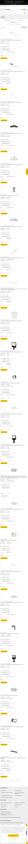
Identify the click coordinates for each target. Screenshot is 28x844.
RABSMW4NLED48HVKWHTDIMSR (7, 287)
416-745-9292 (4, 5)
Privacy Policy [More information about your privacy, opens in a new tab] (14, 832)
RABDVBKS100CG (4, 632)
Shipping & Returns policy (6, 795)
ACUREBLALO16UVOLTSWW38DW (7, 163)
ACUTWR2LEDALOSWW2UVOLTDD (7, 725)
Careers (16, 806)
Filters (7, 20)
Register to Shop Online (20, 802)
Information (14, 788)
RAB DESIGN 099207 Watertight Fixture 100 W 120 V (10, 195)
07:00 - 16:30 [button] (24, 2)
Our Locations (4, 804)
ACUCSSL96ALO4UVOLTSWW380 (7, 39)
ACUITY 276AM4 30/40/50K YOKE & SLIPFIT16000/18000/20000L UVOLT (13, 445)
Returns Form (18, 804)
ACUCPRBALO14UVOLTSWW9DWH (7, 508)
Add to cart (4, 58)
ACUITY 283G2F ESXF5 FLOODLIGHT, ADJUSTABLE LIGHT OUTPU (12, 351)
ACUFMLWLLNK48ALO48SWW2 (6, 570)
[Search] (14, 13)
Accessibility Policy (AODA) (6, 797)
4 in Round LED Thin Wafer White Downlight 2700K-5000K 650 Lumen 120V (14, 71)
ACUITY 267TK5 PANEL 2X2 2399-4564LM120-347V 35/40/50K (12, 414)
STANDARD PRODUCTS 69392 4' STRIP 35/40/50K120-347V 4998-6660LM (14, 257)
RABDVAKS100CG (4, 194)
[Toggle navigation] (1, 10)
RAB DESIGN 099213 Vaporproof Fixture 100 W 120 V (10, 633)
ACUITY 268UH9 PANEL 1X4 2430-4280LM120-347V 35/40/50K (12, 320)
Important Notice (18, 795)
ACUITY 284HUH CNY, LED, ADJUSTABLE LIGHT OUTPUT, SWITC (11, 226)
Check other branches (5, 49)
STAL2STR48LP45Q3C (5, 256)
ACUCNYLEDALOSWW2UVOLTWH (7, 225)
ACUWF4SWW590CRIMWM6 (6, 70)
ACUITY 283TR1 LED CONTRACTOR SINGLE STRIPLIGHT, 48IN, (11, 102)
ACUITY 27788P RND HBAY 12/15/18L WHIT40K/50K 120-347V (11, 602)
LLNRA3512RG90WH (4, 694)
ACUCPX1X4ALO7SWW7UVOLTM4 (7, 319)
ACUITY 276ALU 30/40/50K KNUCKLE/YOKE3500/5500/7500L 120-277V (13, 664)
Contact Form (4, 806)
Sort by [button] (20, 20)
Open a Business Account (6, 802)
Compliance (3, 790)
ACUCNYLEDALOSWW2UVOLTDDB (7, 132)
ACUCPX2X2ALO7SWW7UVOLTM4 (7, 413)
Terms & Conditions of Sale (6, 792)
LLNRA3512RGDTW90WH (5, 475)
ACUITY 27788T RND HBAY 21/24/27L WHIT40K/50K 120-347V (11, 509)
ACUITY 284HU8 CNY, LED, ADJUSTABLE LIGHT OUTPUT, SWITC (11, 133)
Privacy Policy (18, 790)
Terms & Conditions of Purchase (19, 793)
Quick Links (14, 800)
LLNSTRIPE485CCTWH (5, 756)
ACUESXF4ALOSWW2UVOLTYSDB (7, 444)
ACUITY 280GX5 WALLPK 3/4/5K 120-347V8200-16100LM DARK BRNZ (13, 726)
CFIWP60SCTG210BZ (4, 382)
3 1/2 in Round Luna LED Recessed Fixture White (9, 695)
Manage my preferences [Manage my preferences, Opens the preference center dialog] (13, 839)
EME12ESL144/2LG (4, 539)
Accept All (13, 835)
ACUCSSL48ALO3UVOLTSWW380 (7, 101)
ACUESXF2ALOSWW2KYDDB (6, 663)
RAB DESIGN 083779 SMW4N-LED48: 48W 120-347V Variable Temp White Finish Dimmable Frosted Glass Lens (14, 289)
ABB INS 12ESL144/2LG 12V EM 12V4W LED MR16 (9, 540)
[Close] (25, 825)
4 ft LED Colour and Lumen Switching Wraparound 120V (11, 571)
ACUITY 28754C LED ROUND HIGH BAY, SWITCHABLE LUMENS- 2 (12, 164)
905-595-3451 (10, 814)
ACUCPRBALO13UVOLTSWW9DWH (7, 601)
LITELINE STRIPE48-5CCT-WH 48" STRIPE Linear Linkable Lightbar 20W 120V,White (13, 758)
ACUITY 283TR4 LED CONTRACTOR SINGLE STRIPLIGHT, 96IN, (11, 40)
